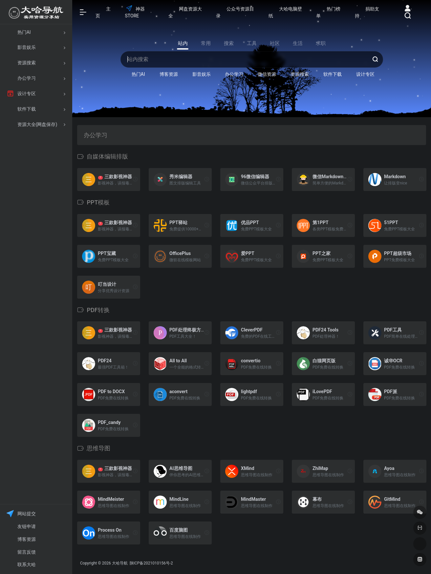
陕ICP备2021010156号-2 (151, 563)
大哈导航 (120, 563)
